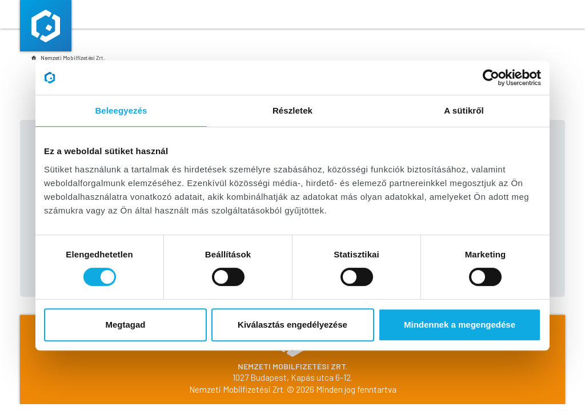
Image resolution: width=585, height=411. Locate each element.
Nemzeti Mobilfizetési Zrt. (68, 57)
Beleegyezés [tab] (121, 110)
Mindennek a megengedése (459, 324)
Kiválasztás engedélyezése (292, 324)
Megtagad (125, 324)
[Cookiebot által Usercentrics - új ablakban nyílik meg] (491, 77)
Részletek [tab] (292, 110)
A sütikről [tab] (464, 110)
